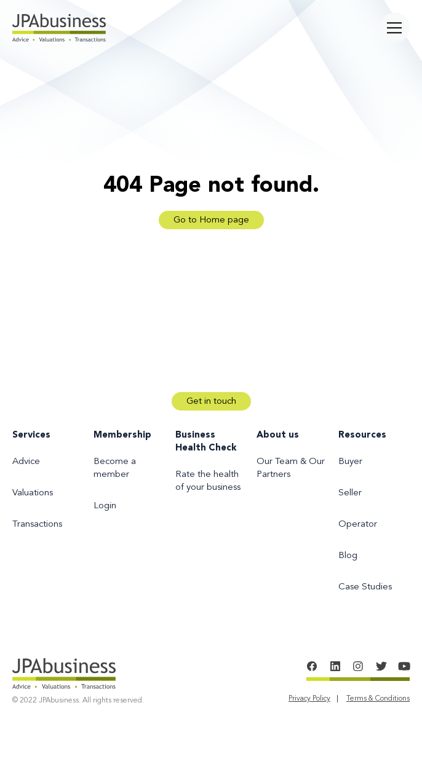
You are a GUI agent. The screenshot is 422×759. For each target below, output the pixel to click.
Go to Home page (211, 220)
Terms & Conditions (378, 698)
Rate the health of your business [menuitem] (208, 481)
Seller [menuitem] (350, 493)
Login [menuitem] (105, 506)
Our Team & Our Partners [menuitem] (291, 468)
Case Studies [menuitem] (365, 587)
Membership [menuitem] (122, 435)
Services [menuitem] (31, 435)
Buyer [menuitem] (350, 461)
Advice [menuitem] (26, 461)
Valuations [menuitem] (32, 493)
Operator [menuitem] (357, 524)
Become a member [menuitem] (115, 468)
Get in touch (211, 401)
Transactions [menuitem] (37, 524)
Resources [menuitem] (362, 435)
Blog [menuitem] (347, 555)
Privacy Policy (309, 698)
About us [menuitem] (278, 435)
